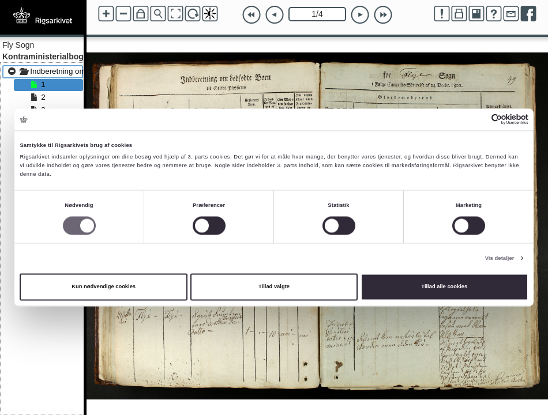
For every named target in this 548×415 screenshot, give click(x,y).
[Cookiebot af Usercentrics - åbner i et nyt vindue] (477, 119)
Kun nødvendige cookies (104, 287)
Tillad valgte (274, 287)
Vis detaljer (500, 258)
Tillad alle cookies (444, 287)
